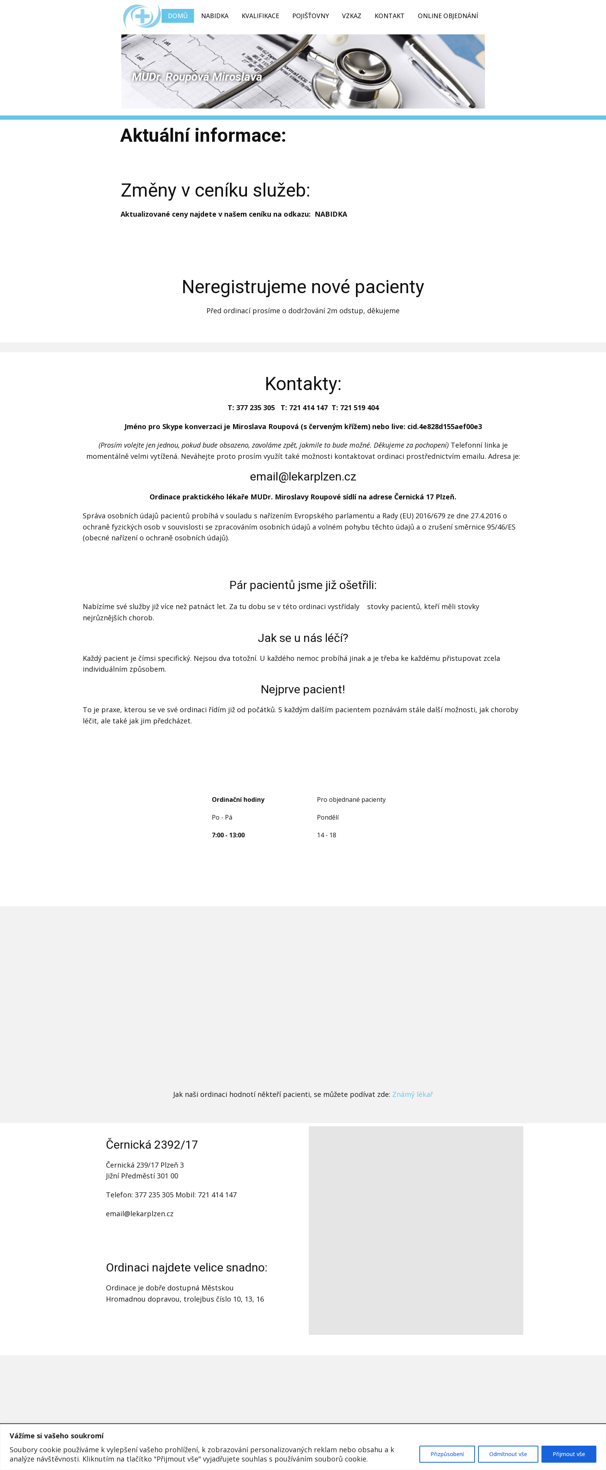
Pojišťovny (310, 16)
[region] (303, 1447)
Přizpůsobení (447, 1454)
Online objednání (448, 16)
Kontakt (389, 16)
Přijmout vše (569, 1454)
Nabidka (214, 16)
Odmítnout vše (508, 1454)
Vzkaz (351, 16)
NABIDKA (331, 214)
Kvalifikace (260, 16)
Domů (178, 16)
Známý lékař (412, 1094)
